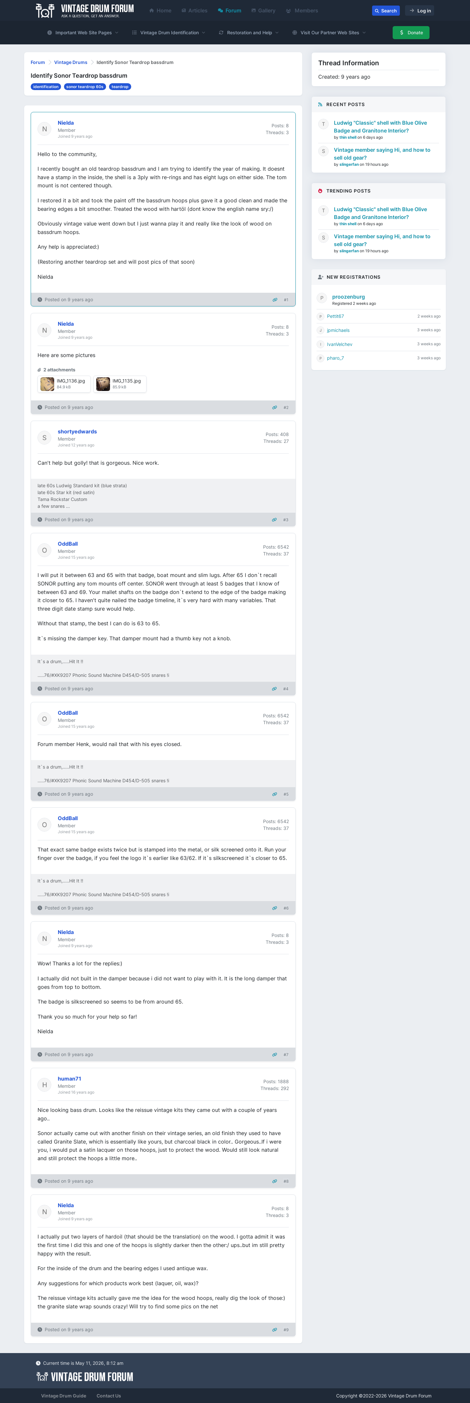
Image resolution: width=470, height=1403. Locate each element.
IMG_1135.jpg (127, 380)
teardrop (120, 86)
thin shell (348, 137)
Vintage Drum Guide (63, 1395)
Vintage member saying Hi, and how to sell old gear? (382, 154)
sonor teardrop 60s (84, 86)
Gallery (263, 10)
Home (160, 10)
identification (45, 86)
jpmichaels (338, 330)
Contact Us (109, 1395)
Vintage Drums (70, 62)
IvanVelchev (339, 344)
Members (302, 10)
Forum (229, 10)
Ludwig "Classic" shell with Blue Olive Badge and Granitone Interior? (380, 126)
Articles (195, 10)
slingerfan (349, 164)
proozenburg (348, 296)
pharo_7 (335, 358)
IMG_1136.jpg (71, 380)
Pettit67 (335, 316)
